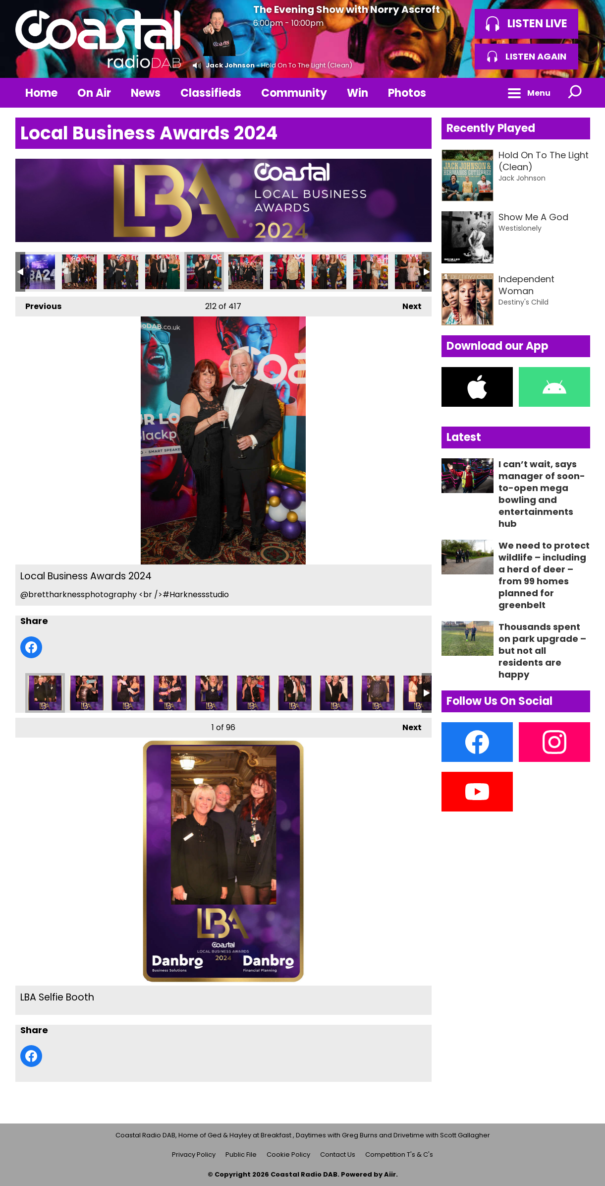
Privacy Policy (194, 1154)
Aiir (390, 1174)
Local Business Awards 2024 (37, 271)
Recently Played (490, 128)
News (146, 93)
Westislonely (520, 228)
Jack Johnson (230, 65)
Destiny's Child (523, 302)
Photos (407, 93)
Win (357, 93)
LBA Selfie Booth (45, 693)
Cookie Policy (288, 1154)
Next (407, 304)
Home (41, 93)
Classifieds (210, 93)
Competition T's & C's (399, 1154)
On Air (94, 93)
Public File (241, 1154)
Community (294, 93)
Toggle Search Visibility (575, 93)
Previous (38, 304)
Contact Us (337, 1154)
